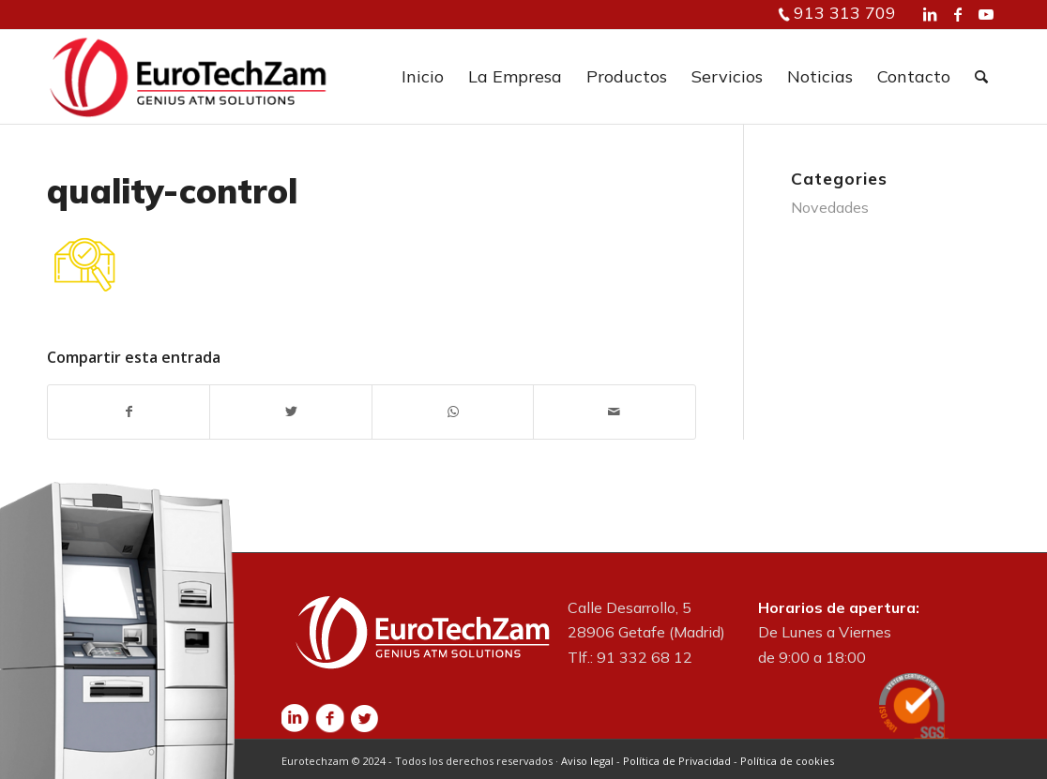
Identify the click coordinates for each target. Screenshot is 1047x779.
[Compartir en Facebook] (128, 411)
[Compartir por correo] (614, 411)
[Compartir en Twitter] (290, 411)
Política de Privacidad (677, 761)
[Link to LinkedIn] (930, 14)
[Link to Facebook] (958, 14)
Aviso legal (587, 761)
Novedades (830, 207)
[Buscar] (981, 77)
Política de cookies (787, 761)
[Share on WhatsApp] (452, 411)
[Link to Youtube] (986, 14)
